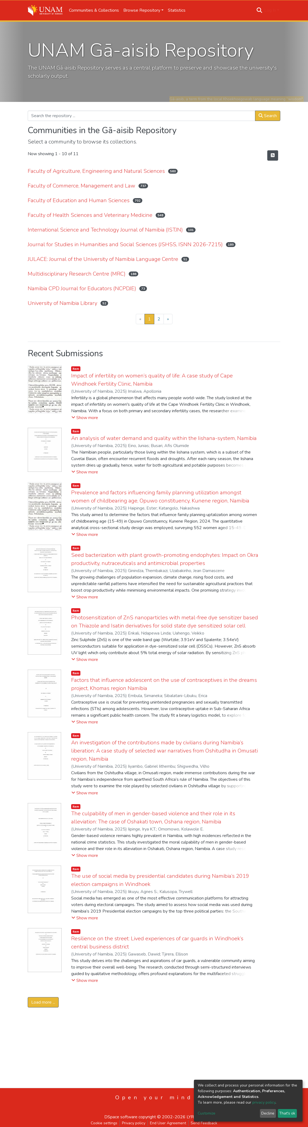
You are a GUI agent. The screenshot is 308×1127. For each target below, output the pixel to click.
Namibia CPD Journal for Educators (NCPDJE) (82, 288)
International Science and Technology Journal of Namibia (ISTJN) (105, 229)
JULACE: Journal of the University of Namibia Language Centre (103, 259)
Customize (206, 1113)
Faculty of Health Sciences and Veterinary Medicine (90, 215)
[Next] (168, 319)
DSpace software (120, 1117)
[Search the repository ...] (141, 116)
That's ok (287, 1113)
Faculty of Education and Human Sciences (79, 200)
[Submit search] (259, 10)
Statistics (177, 10)
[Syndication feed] (272, 155)
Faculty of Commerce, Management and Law (81, 185)
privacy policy (263, 1102)
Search (268, 116)
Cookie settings (104, 1123)
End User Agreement (168, 1123)
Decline (267, 1113)
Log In (270, 10)
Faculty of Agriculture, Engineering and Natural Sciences (96, 171)
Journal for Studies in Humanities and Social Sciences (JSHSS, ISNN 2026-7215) (125, 244)
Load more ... (43, 1002)
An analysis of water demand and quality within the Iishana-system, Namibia (164, 438)
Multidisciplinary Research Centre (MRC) (76, 273)
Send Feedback (204, 1123)
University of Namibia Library (62, 303)
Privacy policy (133, 1123)
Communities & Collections (94, 10)
